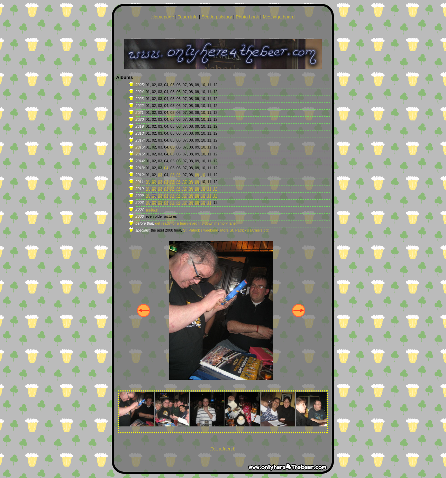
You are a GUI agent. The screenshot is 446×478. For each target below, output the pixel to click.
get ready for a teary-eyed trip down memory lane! (196, 223)
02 (154, 182)
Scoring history (216, 16)
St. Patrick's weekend (200, 230)
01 (148, 182)
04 (166, 168)
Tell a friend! (223, 448)
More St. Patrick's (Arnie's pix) (244, 230)
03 (160, 175)
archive (151, 209)
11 (209, 189)
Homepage (163, 16)
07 (185, 182)
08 (191, 182)
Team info (188, 16)
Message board (278, 16)
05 (172, 175)
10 (203, 175)
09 (197, 175)
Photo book (247, 16)
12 (215, 189)
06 (178, 175)
